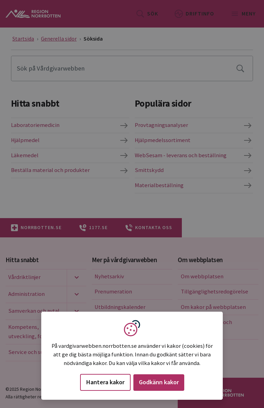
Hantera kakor (105, 382)
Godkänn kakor (159, 382)
